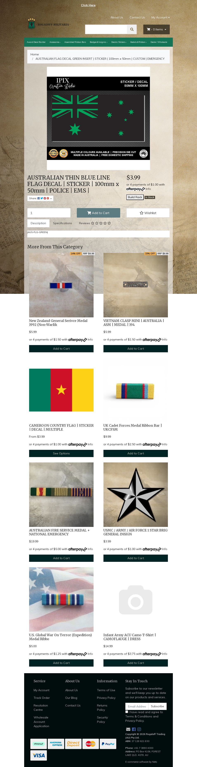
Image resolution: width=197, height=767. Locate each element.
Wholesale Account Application (41, 722)
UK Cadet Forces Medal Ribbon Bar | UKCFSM (132, 427)
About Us (116, 17)
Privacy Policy (106, 698)
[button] (148, 213)
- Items (155, 29)
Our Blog (71, 698)
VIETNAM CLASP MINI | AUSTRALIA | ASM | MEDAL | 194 (133, 323)
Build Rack (135, 197)
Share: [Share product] (39, 198)
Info (148, 189)
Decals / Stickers (118, 42)
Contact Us (137, 17)
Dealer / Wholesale (159, 42)
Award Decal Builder (36, 42)
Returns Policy (102, 708)
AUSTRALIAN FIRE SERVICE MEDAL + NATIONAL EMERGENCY (59, 532)
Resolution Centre (41, 708)
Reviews (95, 223)
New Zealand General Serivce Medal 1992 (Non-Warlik (58, 323)
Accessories (54, 42)
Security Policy (102, 720)
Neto (154, 761)
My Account (41, 690)
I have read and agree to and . (144, 716)
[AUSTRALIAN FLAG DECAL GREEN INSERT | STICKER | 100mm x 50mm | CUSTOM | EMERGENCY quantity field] (49, 213)
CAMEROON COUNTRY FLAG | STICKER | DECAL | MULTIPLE (61, 427)
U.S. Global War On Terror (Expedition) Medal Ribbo (60, 637)
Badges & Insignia (98, 42)
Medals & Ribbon (137, 42)
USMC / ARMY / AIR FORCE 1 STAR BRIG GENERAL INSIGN (135, 532)
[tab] (38, 223)
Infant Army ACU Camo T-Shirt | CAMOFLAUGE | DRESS (129, 637)
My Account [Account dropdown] (159, 17)
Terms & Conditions (138, 716)
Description (38, 223)
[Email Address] (136, 706)
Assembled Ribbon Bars (75, 42)
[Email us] (128, 729)
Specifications (62, 223)
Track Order (42, 698)
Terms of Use (106, 690)
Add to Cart (98, 213)
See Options (61, 453)
